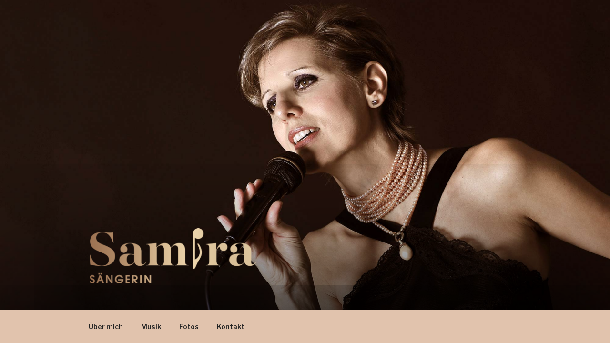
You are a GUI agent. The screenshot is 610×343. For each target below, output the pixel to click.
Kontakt (230, 327)
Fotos (189, 327)
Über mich (106, 327)
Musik (151, 327)
